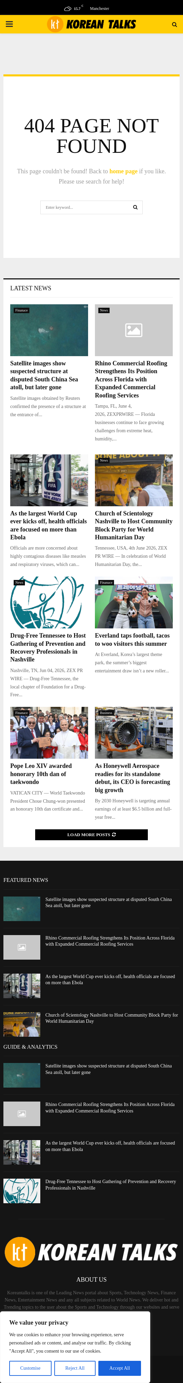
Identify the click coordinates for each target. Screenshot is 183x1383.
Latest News (30, 288)
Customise (30, 1368)
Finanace (21, 310)
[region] (75, 1347)
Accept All (119, 1368)
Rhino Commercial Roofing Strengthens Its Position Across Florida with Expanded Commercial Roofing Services (131, 379)
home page (124, 171)
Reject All (74, 1368)
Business (21, 460)
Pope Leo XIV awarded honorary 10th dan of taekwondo (41, 773)
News (104, 310)
